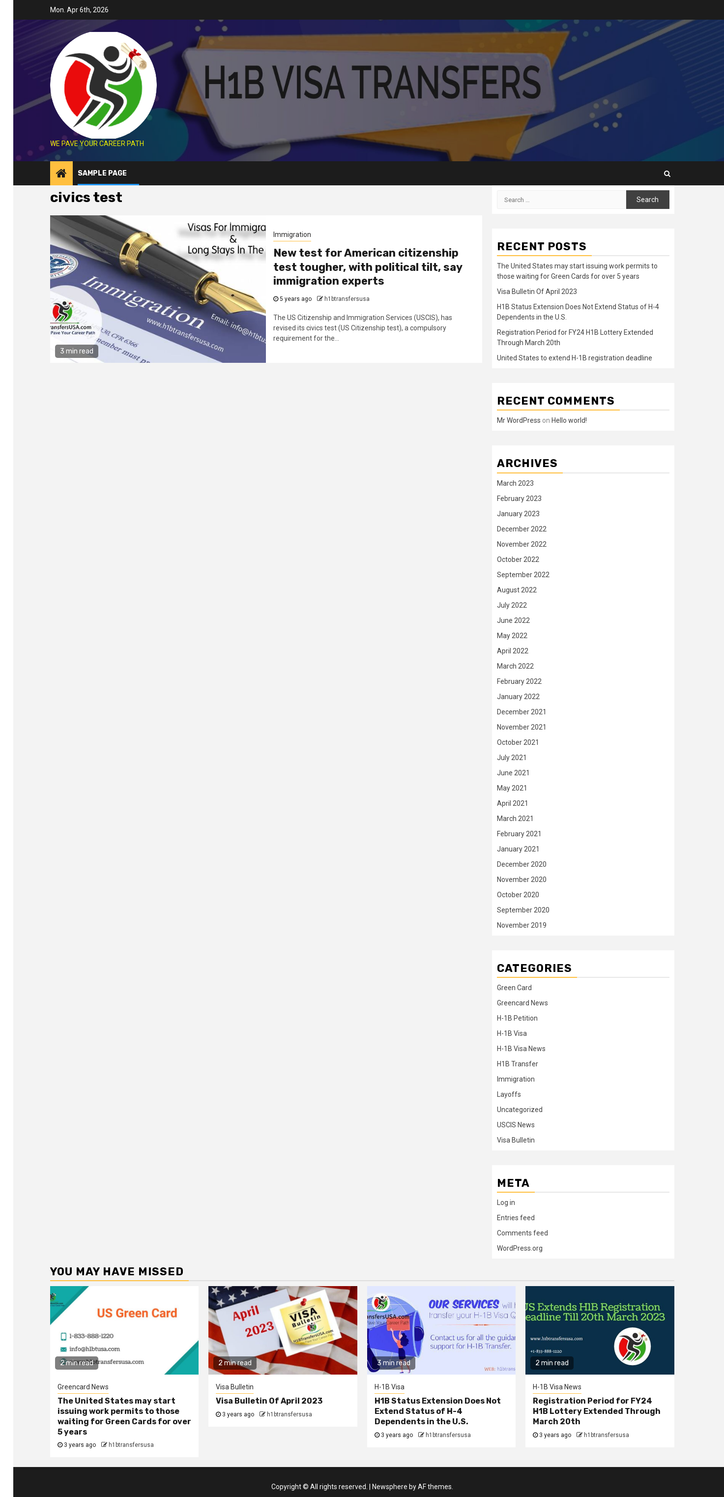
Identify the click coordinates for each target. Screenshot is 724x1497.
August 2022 (517, 590)
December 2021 (522, 712)
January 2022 (518, 697)
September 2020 (523, 910)
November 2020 (522, 879)
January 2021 (518, 849)
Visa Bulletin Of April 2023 (537, 291)
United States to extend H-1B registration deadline (574, 358)
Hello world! (569, 420)
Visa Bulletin (516, 1140)
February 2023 (519, 498)
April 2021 (512, 803)
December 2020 (522, 864)
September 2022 (523, 575)
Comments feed (522, 1233)
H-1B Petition (517, 1018)
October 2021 (518, 742)
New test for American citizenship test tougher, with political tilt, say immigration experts (367, 267)
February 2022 (519, 681)
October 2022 (518, 559)
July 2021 (512, 758)
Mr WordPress (519, 420)
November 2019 (522, 925)
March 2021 (515, 818)
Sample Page (102, 173)
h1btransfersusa (347, 298)
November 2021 (522, 727)
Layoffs (509, 1094)
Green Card (514, 988)
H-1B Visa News (521, 1049)
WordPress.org (520, 1248)
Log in (506, 1202)
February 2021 (519, 834)
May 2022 (512, 636)
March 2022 (515, 666)
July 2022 (512, 605)
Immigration (292, 234)
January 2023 (518, 514)
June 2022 (513, 620)
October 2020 (518, 895)
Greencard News (522, 1003)
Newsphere (389, 1487)
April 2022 (512, 651)
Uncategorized (520, 1110)
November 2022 (522, 544)
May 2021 (512, 788)
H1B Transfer (517, 1064)
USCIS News (516, 1125)
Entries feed (516, 1218)
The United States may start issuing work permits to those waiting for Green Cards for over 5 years (124, 1416)
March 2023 (515, 483)
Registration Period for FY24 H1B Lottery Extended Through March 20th (597, 1411)
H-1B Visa (512, 1033)
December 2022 (522, 529)
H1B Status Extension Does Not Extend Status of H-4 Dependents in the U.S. (438, 1411)
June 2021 (513, 773)
